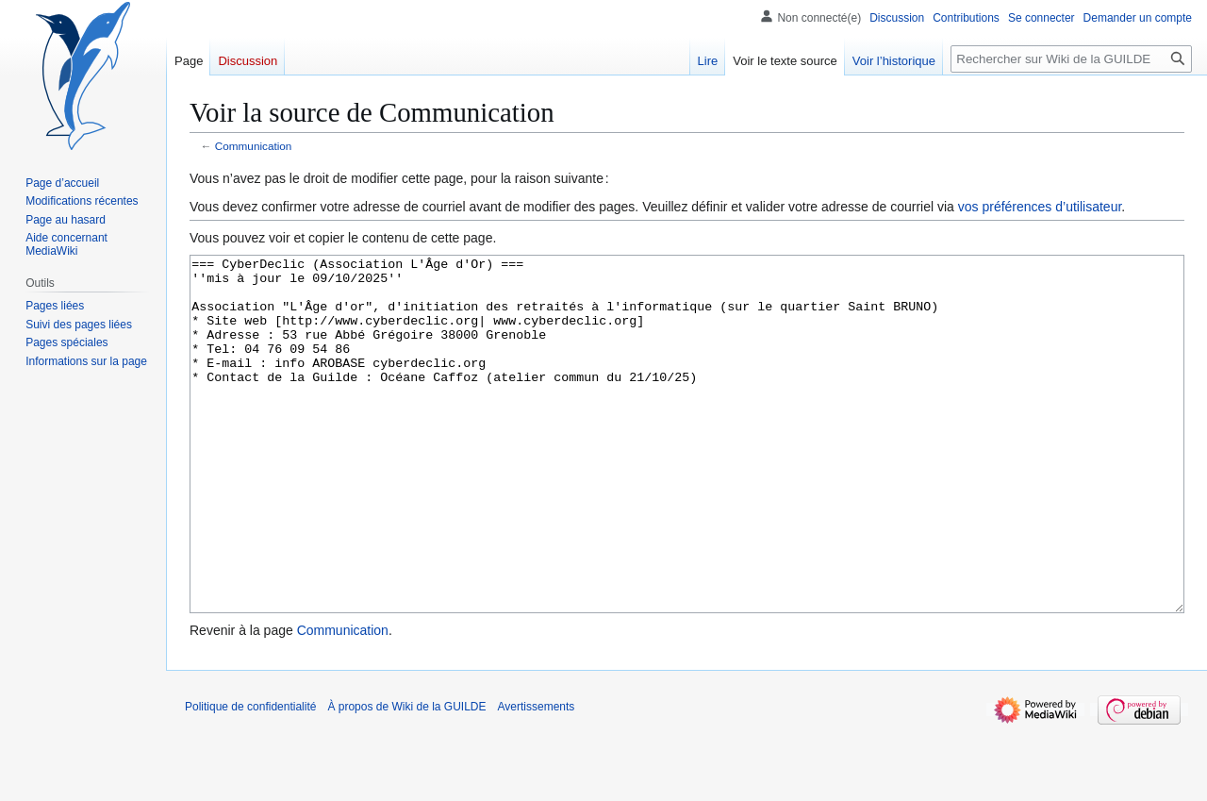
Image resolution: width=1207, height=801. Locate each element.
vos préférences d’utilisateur (1040, 206)
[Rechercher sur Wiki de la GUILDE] (1071, 59)
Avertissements (536, 777)
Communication (253, 146)
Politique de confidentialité (250, 777)
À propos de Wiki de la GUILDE (406, 777)
